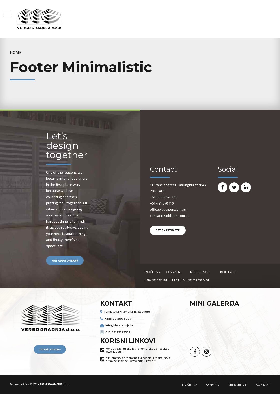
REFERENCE (200, 272)
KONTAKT (228, 272)
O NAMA (173, 272)
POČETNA (153, 272)
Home (16, 52)
